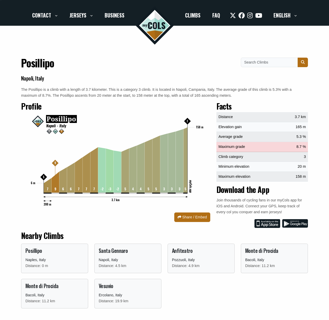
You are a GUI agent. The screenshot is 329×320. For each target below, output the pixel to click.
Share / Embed (192, 217)
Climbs (192, 15)
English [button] (282, 15)
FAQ (216, 15)
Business (114, 15)
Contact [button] (42, 15)
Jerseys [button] (78, 15)
